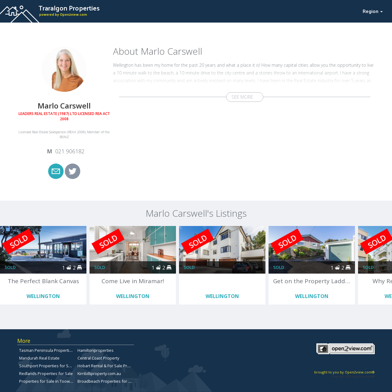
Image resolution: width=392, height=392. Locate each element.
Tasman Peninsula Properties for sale (54, 350)
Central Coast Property (98, 358)
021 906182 (70, 151)
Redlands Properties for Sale (46, 373)
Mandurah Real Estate (39, 358)
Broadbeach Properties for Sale (106, 381)
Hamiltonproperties (95, 350)
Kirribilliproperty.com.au (99, 373)
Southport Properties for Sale (46, 366)
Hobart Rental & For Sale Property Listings (115, 366)
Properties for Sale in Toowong (48, 381)
